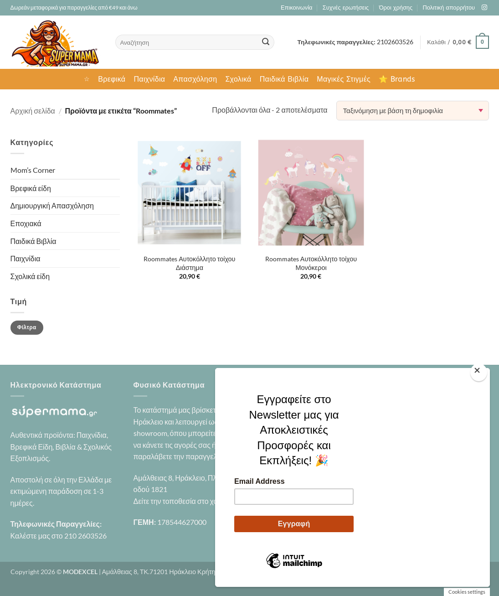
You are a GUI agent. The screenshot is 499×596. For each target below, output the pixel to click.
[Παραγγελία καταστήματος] (412, 110)
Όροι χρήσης (395, 7)
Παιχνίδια (149, 79)
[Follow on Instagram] (484, 8)
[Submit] (265, 42)
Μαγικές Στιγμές (343, 79)
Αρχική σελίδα (32, 110)
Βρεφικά (111, 79)
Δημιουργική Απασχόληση (52, 205)
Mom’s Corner (32, 170)
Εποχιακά (25, 223)
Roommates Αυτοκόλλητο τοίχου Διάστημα (189, 263)
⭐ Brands (397, 79)
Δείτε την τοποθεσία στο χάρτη (181, 501)
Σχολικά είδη (30, 276)
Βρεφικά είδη (30, 188)
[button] (458, 42)
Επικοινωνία (296, 7)
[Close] (478, 372)
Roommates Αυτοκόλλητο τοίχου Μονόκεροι (311, 263)
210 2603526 (85, 535)
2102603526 (395, 42)
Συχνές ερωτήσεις (346, 7)
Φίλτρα (26, 327)
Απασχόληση (195, 79)
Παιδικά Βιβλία (284, 79)
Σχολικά (238, 79)
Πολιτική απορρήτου (449, 7)
